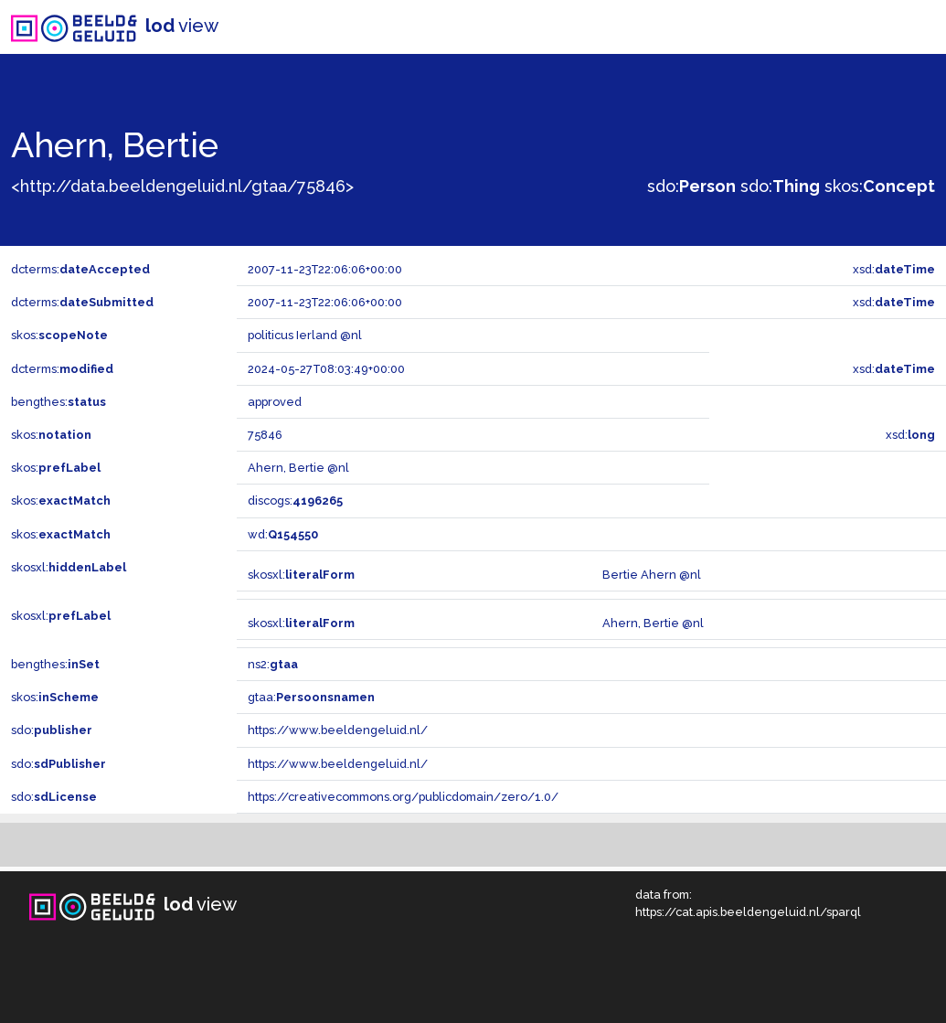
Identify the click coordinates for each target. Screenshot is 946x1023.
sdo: (691, 186)
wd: (283, 534)
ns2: (273, 664)
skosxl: (68, 567)
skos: (879, 186)
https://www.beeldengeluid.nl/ (338, 730)
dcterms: (80, 269)
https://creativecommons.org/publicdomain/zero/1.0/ (403, 797)
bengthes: (58, 402)
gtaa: (311, 697)
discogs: (295, 500)
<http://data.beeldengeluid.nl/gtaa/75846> (182, 186)
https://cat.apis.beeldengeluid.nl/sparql (748, 912)
